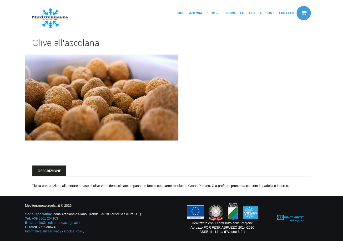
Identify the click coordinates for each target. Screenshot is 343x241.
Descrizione (49, 171)
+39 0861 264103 (45, 218)
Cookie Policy (74, 231)
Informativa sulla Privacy (43, 231)
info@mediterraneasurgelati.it (58, 223)
